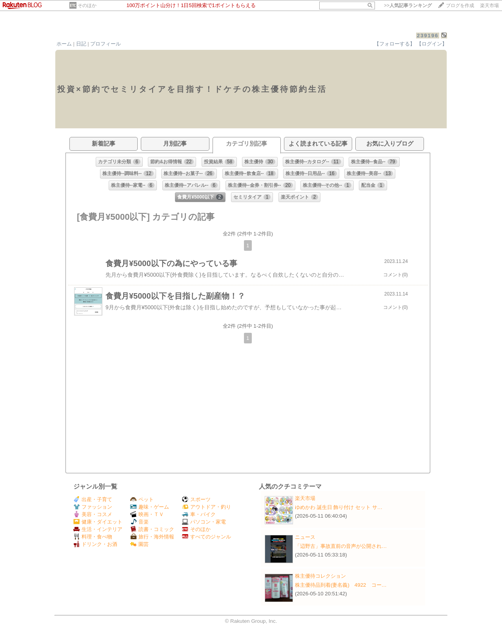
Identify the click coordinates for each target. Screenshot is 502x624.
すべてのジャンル (206, 537)
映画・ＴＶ (147, 514)
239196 (427, 35)
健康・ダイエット (97, 522)
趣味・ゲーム (149, 507)
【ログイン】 (432, 44)
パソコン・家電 (204, 522)
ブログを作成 (460, 5)
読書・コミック (152, 529)
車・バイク (199, 514)
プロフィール (105, 44)
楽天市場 (489, 5)
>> (408, 5)
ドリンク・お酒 (95, 544)
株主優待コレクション (320, 576)
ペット (142, 499)
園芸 (139, 544)
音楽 (139, 522)
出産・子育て (92, 499)
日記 (81, 44)
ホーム (64, 44)
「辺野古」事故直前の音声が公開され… (341, 546)
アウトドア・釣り (206, 507)
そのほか (87, 5)
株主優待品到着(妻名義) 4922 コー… (341, 585)
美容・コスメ (92, 514)
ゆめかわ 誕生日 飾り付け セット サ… (338, 507)
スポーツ (196, 499)
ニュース (305, 537)
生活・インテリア (97, 529)
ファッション (92, 507)
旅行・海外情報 (152, 537)
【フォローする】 (394, 44)
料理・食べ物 (92, 537)
